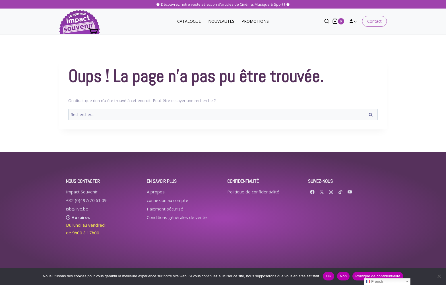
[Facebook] (312, 191)
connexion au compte (167, 200)
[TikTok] (340, 191)
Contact (374, 21)
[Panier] (338, 21)
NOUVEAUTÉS (221, 21)
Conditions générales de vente (177, 217)
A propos (156, 192)
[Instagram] (331, 191)
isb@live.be (77, 209)
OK (328, 276)
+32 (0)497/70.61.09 (86, 200)
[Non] (439, 276)
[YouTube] (350, 191)
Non (343, 276)
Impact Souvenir (82, 192)
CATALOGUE (189, 21)
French (374, 281)
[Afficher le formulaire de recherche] (323, 21)
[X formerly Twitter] (321, 191)
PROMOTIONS (255, 21)
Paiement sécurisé (165, 209)
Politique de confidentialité (253, 192)
